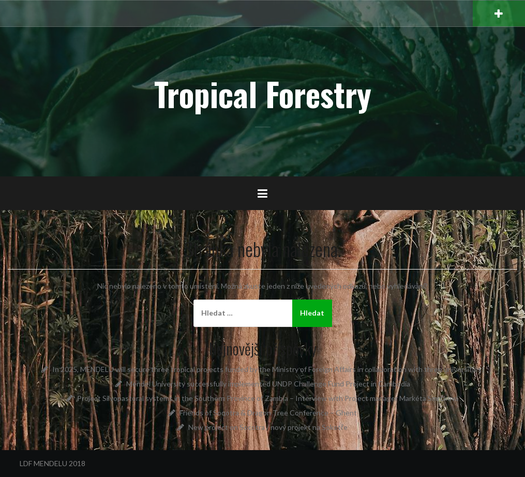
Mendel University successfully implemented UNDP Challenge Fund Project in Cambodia (268, 383)
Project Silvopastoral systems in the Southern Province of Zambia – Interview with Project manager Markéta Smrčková (268, 398)
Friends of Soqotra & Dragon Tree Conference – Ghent (268, 412)
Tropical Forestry (262, 93)
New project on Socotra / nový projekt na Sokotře (268, 427)
